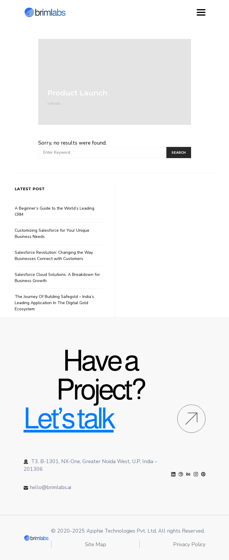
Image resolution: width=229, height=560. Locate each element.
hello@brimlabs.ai (50, 487)
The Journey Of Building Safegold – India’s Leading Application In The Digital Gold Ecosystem (54, 303)
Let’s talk (68, 418)
